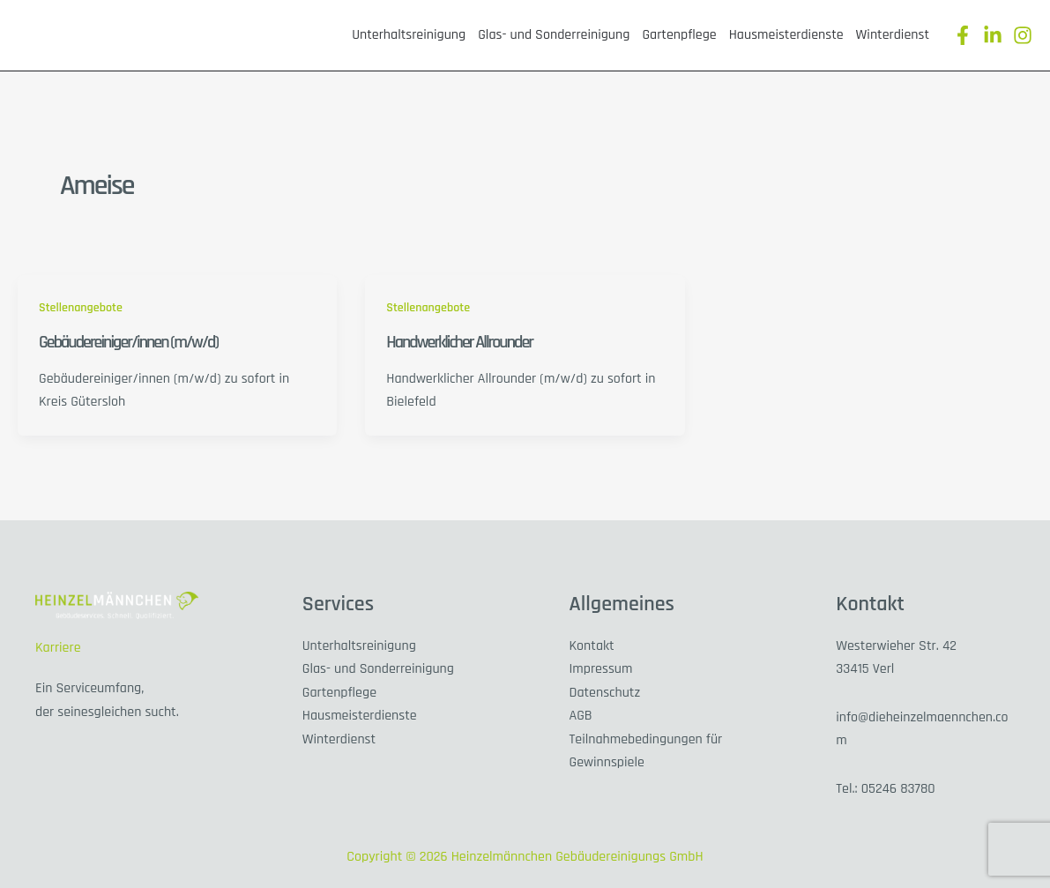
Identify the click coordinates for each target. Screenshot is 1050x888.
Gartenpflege (679, 35)
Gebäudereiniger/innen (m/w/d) (128, 342)
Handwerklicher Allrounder (459, 342)
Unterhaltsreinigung (408, 35)
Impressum (601, 669)
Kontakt (592, 646)
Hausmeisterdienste (786, 35)
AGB (581, 715)
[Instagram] (1022, 35)
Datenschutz (605, 692)
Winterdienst (892, 35)
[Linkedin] (992, 35)
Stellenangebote (81, 308)
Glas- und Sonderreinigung (553, 35)
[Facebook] (962, 35)
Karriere (58, 647)
